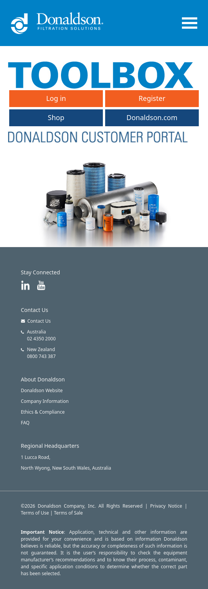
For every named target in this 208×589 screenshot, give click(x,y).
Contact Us (36, 321)
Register (152, 98)
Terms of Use (35, 513)
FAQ (25, 422)
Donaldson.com (152, 117)
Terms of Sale (68, 513)
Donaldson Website (42, 390)
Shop (56, 117)
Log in (56, 98)
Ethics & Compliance (42, 412)
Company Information (45, 401)
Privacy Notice (166, 506)
